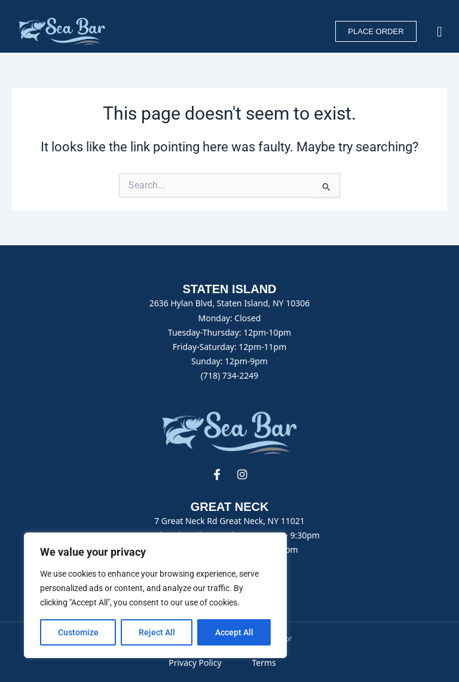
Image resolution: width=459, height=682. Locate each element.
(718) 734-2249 (230, 375)
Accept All (234, 632)
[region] (155, 595)
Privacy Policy (195, 662)
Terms (264, 662)
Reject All (157, 632)
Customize (78, 632)
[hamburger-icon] (439, 32)
